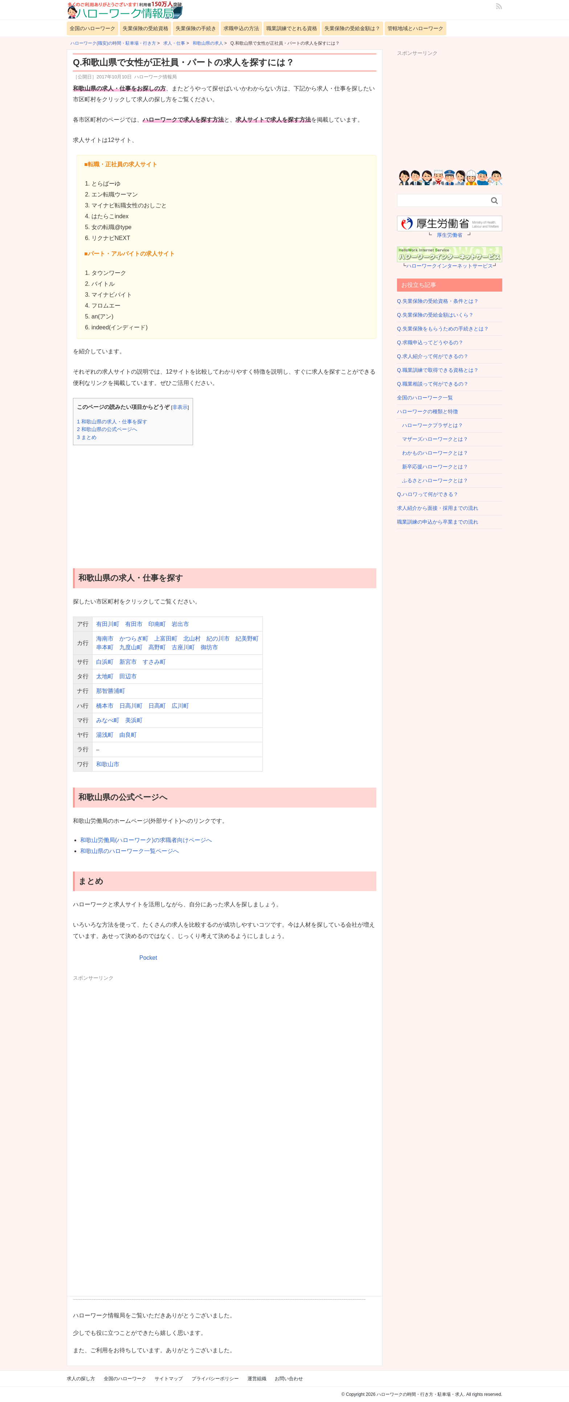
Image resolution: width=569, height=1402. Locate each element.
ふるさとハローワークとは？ (432, 480)
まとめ (87, 437)
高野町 (157, 647)
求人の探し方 (81, 1378)
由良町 (128, 735)
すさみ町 (154, 662)
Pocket (148, 958)
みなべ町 (107, 720)
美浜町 (134, 720)
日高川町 (131, 706)
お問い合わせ (289, 1378)
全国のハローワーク (92, 28)
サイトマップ (169, 1378)
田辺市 (128, 676)
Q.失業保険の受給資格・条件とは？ (438, 301)
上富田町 (165, 638)
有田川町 (107, 624)
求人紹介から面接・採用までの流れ (437, 508)
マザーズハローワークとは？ (432, 439)
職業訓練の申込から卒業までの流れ (437, 522)
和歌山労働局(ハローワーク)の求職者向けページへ (146, 840)
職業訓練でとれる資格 (291, 28)
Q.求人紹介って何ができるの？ (432, 356)
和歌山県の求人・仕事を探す (112, 421)
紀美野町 (247, 638)
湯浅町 (105, 735)
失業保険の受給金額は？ (352, 28)
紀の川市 (218, 638)
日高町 (157, 706)
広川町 (180, 706)
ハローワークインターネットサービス (449, 266)
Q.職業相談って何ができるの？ (432, 384)
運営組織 (256, 1378)
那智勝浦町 (110, 691)
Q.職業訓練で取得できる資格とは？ (438, 370)
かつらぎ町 (133, 638)
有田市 (134, 624)
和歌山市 (107, 764)
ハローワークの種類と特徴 (427, 411)
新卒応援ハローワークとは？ (432, 467)
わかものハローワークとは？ (432, 453)
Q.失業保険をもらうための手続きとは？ (443, 329)
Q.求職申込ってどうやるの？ (430, 342)
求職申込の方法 (241, 28)
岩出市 (180, 624)
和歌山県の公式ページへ (107, 429)
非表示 (180, 407)
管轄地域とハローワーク (415, 28)
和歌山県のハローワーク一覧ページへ (129, 851)
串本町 (105, 647)
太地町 (105, 676)
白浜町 (105, 662)
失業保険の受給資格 (145, 28)
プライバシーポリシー (215, 1378)
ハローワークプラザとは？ (430, 425)
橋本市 (105, 706)
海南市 (105, 638)
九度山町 (131, 647)
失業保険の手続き (196, 28)
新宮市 (128, 662)
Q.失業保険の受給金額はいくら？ (435, 315)
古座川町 (183, 647)
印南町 (157, 624)
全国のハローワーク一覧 (425, 398)
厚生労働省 (449, 235)
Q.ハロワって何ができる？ (427, 494)
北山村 (192, 638)
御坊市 (209, 647)
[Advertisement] (224, 501)
